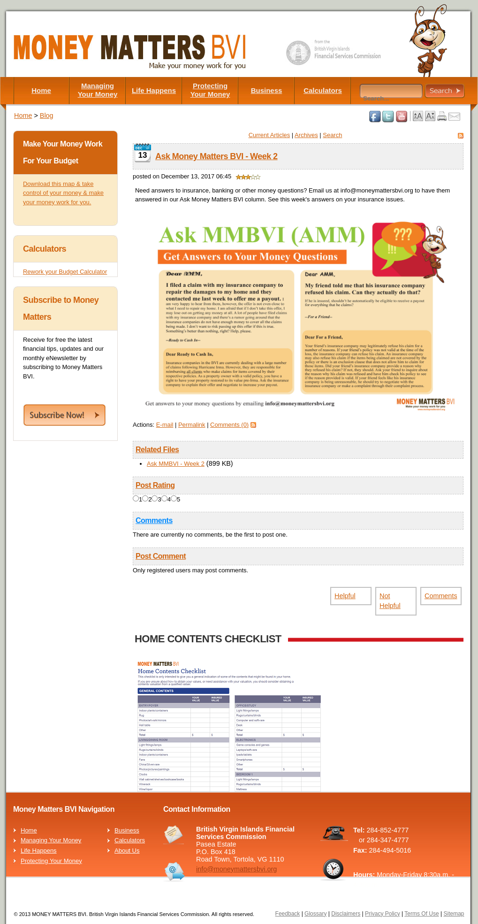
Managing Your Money (98, 90)
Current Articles (269, 135)
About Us (126, 850)
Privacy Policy (382, 913)
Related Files (157, 450)
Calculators (322, 90)
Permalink (191, 424)
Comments (154, 520)
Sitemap (453, 913)
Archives (306, 135)
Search (332, 135)
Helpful (345, 596)
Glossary (315, 913)
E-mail (165, 424)
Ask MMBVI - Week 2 (176, 463)
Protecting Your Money (210, 90)
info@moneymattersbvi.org (236, 869)
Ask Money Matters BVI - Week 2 (216, 156)
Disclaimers (345, 913)
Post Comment (161, 556)
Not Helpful (390, 601)
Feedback (287, 913)
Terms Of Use (421, 913)
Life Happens (154, 90)
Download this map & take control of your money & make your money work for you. (63, 193)
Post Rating (155, 485)
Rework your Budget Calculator (65, 271)
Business (266, 90)
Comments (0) (229, 424)
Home (41, 90)
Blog (46, 115)
